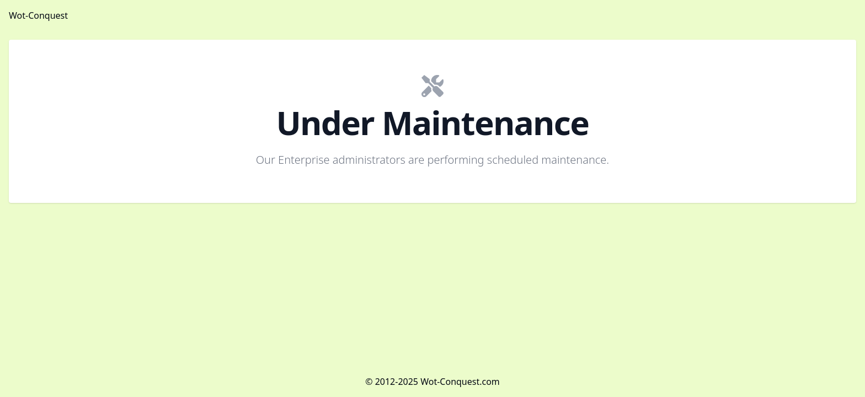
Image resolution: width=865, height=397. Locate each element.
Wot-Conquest (38, 15)
